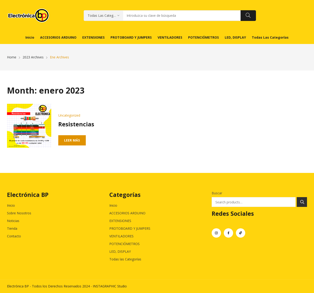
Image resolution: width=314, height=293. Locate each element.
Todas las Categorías (125, 259)
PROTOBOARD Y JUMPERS (129, 228)
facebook (228, 233)
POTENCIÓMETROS (124, 244)
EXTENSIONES (120, 221)
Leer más (72, 140)
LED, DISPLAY (120, 251)
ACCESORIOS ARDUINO (127, 213)
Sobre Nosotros (19, 213)
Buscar (217, 193)
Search (302, 202)
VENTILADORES (121, 236)
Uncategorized (69, 115)
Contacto (14, 236)
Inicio (11, 205)
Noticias (13, 221)
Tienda (12, 228)
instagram (216, 233)
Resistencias (76, 124)
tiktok (240, 233)
